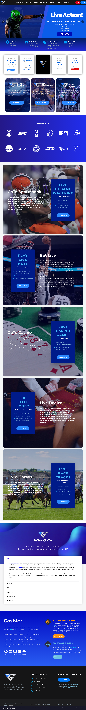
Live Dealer (43, 2)
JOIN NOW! (64, 34)
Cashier (59, 2)
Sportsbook (19, 2)
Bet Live (28, 2)
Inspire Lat (11, 705)
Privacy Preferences (71, 707)
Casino (36, 2)
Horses (52, 2)
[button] (59, 704)
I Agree (80, 707)
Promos (66, 2)
